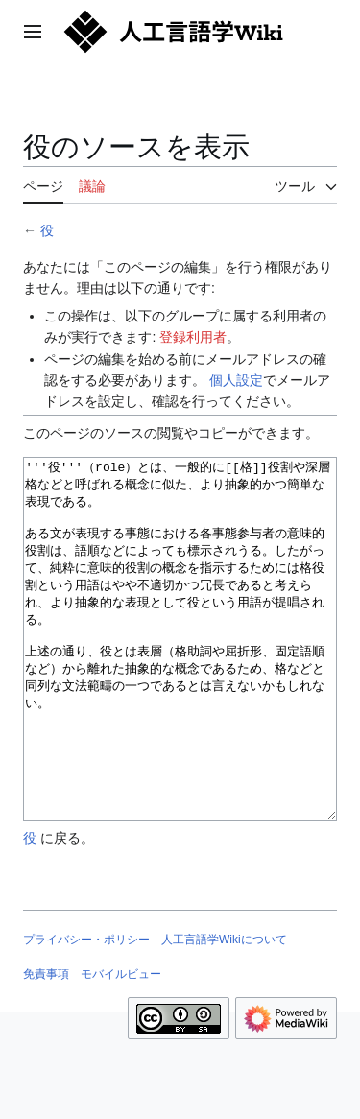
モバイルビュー (121, 1046)
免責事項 (46, 1046)
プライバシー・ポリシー (86, 1011)
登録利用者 (193, 337)
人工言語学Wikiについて (224, 1011)
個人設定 (236, 380)
